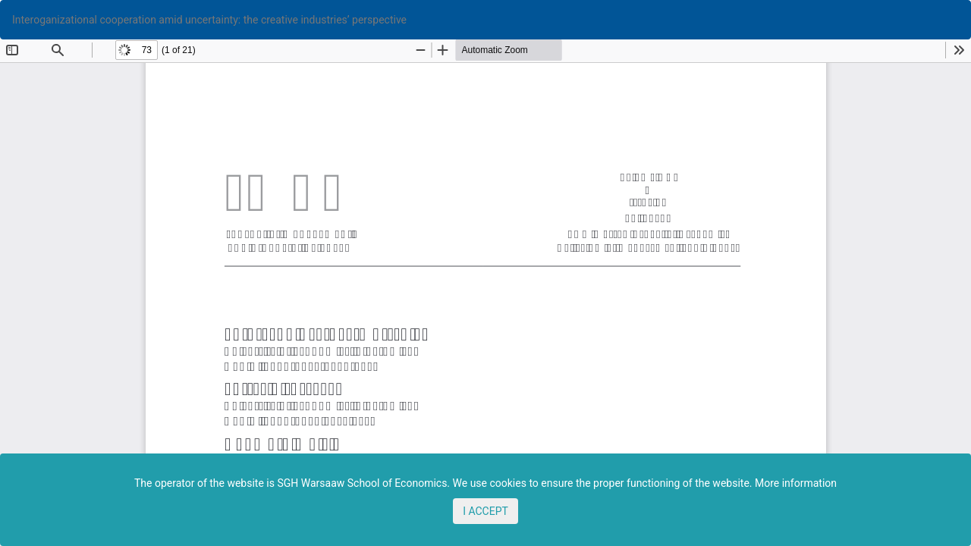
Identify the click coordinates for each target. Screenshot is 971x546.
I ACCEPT (485, 511)
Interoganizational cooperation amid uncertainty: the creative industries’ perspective (209, 20)
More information (796, 483)
